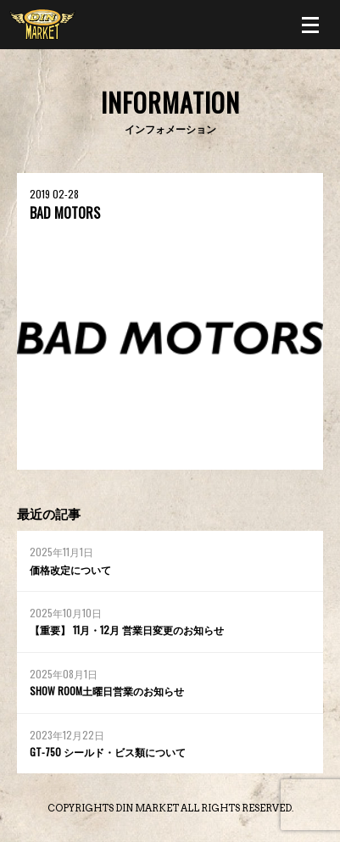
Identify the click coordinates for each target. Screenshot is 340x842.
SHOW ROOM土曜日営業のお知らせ (107, 690)
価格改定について (70, 569)
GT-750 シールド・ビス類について (108, 751)
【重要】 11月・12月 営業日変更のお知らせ (127, 629)
